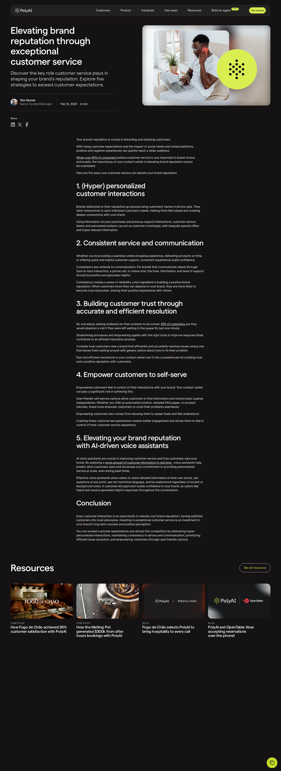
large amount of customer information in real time (138, 462)
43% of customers (173, 324)
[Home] (23, 10)
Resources (194, 10)
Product (126, 10)
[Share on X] (20, 124)
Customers (103, 10)
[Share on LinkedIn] (13, 124)
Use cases (171, 10)
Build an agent (225, 10)
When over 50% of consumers (96, 157)
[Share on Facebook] (27, 124)
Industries (147, 10)
